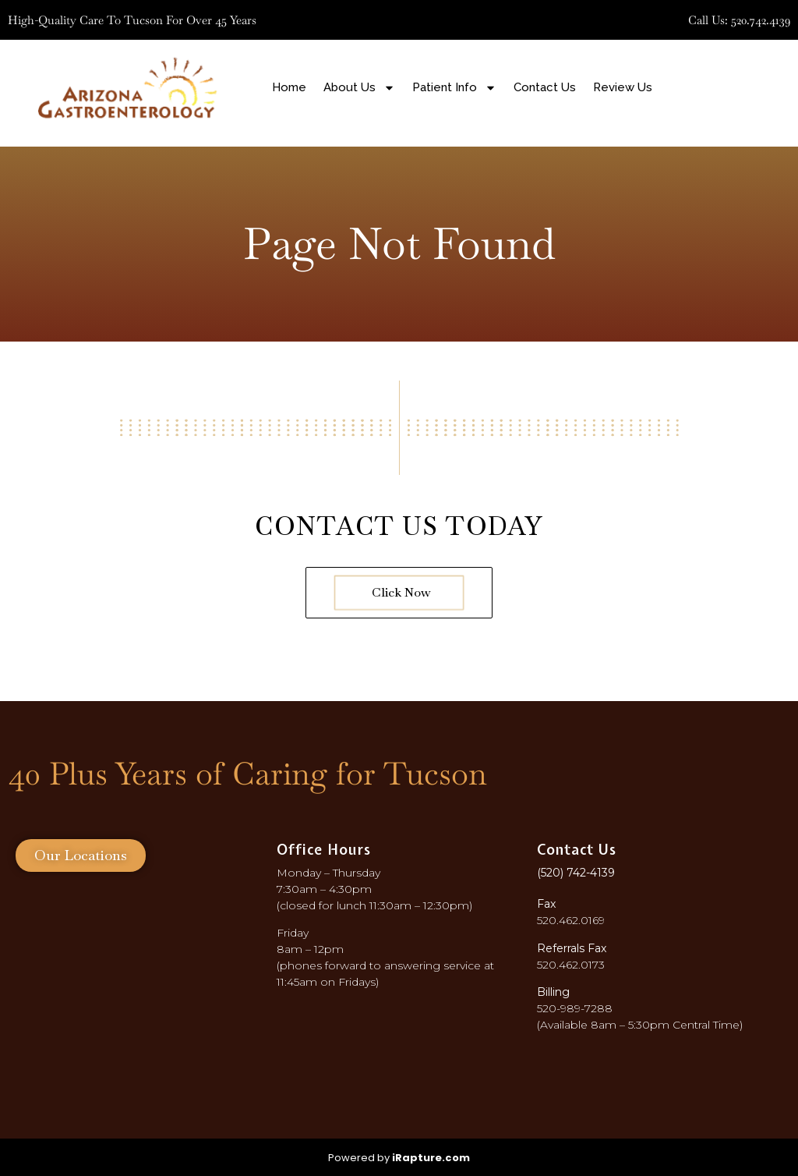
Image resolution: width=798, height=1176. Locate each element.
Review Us (622, 87)
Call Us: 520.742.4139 (739, 19)
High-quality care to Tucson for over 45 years (132, 19)
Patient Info (454, 87)
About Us (359, 87)
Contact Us (545, 87)
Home (289, 87)
